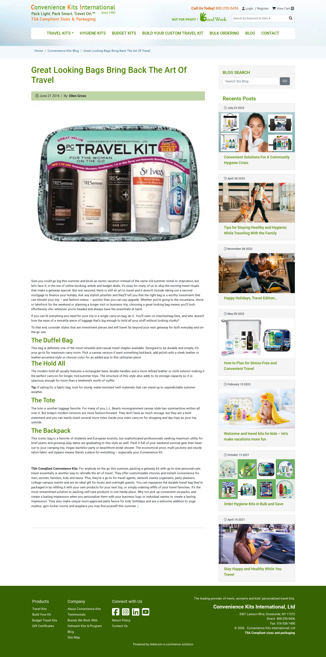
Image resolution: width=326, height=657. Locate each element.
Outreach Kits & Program (85, 626)
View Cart (285, 8)
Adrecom (156, 644)
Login (247, 8)
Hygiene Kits (93, 33)
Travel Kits (39, 609)
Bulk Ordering (224, 33)
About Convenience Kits (84, 609)
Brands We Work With (83, 620)
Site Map (74, 637)
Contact (270, 33)
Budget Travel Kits (44, 620)
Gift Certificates (43, 626)
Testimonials (77, 614)
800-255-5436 (214, 8)
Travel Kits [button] (58, 33)
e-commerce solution (178, 644)
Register (263, 8)
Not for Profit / (199, 16)
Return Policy (121, 620)
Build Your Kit (41, 614)
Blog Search (236, 72)
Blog (250, 33)
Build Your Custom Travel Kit (172, 33)
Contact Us (120, 626)
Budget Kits (124, 33)
